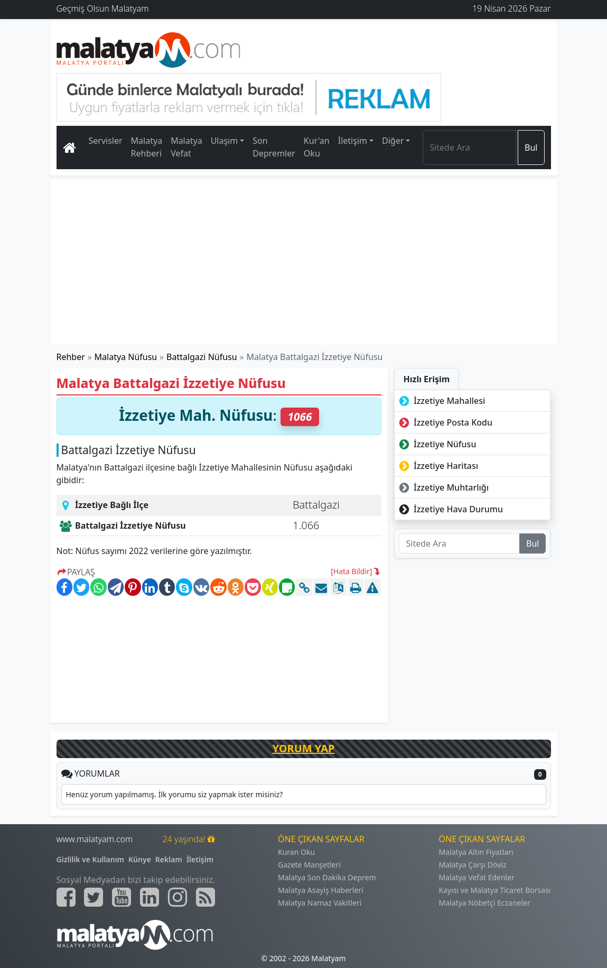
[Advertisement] (304, 262)
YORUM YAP (304, 748)
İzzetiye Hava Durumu (450, 509)
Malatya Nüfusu (126, 357)
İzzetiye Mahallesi (441, 401)
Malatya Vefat (186, 147)
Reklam (168, 859)
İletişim (199, 859)
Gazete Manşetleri (309, 865)
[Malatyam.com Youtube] (121, 897)
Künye (139, 859)
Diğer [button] (393, 140)
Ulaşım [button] (224, 140)
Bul (531, 147)
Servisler (106, 140)
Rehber (71, 357)
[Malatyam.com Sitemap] (205, 897)
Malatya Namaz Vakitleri (319, 903)
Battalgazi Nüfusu (201, 357)
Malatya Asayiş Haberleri (320, 890)
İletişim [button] (352, 140)
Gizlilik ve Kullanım (91, 859)
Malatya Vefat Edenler (477, 877)
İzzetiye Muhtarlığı (443, 487)
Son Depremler (274, 147)
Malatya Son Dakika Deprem (327, 877)
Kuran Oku (296, 852)
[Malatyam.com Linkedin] (149, 897)
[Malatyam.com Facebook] (66, 897)
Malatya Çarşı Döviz (473, 865)
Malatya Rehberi (147, 147)
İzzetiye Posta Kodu (444, 422)
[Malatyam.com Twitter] (93, 897)
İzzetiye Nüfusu (436, 444)
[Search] (469, 147)
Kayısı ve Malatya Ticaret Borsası (495, 890)
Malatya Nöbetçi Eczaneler (484, 903)
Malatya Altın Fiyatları (476, 852)
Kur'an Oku (317, 147)
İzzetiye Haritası (437, 466)
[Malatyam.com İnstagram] (177, 897)
